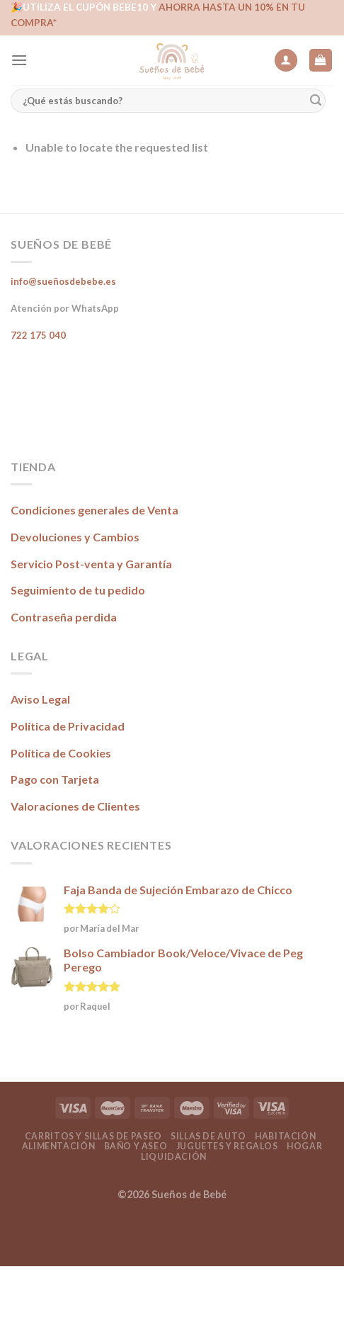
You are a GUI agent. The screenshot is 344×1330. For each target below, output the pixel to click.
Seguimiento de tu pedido (78, 590)
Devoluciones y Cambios (75, 536)
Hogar (304, 1146)
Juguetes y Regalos (227, 1146)
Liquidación (174, 1156)
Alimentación (58, 1146)
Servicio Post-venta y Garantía (91, 563)
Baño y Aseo (136, 1146)
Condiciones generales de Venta (94, 510)
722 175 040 (38, 335)
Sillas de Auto (208, 1136)
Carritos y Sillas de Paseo (93, 1136)
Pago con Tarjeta (55, 779)
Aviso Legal (40, 699)
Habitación (285, 1136)
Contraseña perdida (64, 617)
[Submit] (316, 101)
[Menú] (19, 60)
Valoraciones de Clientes (75, 806)
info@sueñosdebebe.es (63, 281)
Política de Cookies (61, 753)
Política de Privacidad (68, 726)
